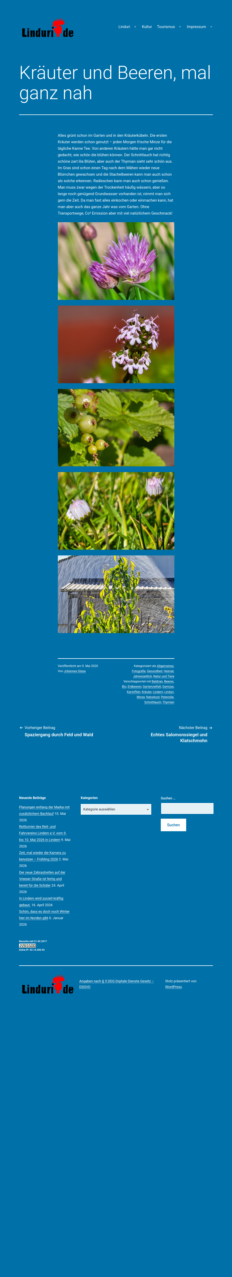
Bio (124, 686)
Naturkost (153, 697)
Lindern (158, 692)
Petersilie (167, 697)
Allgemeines (165, 666)
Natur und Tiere (163, 676)
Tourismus (166, 26)
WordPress (173, 987)
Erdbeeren (134, 686)
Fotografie (139, 671)
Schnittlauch (152, 702)
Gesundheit (154, 671)
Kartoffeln (134, 692)
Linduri (124, 26)
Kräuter (147, 692)
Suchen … (168, 798)
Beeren (169, 681)
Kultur (147, 26)
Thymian (168, 702)
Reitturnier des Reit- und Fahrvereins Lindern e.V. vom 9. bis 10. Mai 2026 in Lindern (42, 833)
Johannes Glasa (75, 671)
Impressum (196, 26)
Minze (141, 697)
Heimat (169, 671)
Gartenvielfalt (152, 686)
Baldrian (157, 681)
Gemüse (168, 686)
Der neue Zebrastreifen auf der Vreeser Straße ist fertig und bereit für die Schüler (42, 878)
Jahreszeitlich (142, 676)
